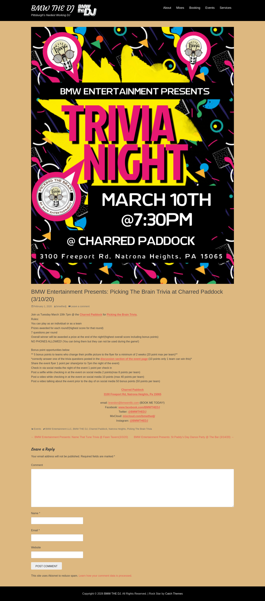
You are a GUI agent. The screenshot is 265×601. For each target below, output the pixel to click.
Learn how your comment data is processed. (105, 575)
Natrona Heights (117, 429)
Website (36, 547)
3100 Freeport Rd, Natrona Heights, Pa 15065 (132, 394)
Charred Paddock (98, 429)
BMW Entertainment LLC (58, 429)
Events (210, 7)
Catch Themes (174, 593)
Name (35, 513)
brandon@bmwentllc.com (123, 402)
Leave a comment (80, 306)
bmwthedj (61, 306)
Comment (37, 465)
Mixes (180, 7)
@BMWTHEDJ (137, 411)
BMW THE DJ (52, 8)
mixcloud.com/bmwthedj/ (139, 416)
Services (225, 7)
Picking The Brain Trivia (139, 429)
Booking (194, 7)
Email (35, 530)
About (167, 7)
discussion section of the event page (124, 358)
